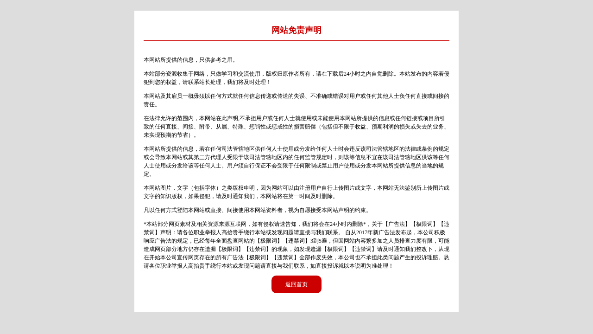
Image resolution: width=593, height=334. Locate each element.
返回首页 (296, 284)
